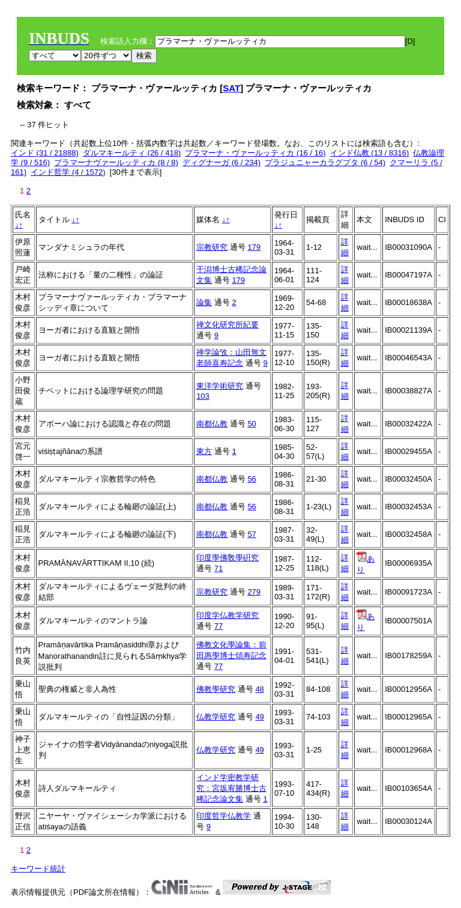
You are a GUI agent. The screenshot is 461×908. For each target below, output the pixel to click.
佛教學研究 (215, 689)
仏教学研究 (215, 716)
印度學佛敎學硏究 (227, 557)
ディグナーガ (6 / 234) (221, 162)
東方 (204, 451)
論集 (204, 302)
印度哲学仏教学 (223, 815)
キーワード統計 (38, 868)
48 (259, 689)
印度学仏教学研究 (227, 615)
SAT (231, 88)
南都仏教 (211, 423)
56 (251, 478)
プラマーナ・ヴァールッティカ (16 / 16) (255, 152)
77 (218, 626)
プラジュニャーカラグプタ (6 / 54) (325, 162)
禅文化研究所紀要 (227, 324)
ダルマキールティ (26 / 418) (132, 152)
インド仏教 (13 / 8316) (369, 152)
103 (202, 396)
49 (259, 716)
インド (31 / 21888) (45, 152)
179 (254, 247)
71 (218, 568)
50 (251, 423)
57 (251, 534)
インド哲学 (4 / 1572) (68, 172)
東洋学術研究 (219, 385)
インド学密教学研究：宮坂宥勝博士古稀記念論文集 (231, 788)
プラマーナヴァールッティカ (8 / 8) (116, 162)
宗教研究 (211, 247)
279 (254, 591)
